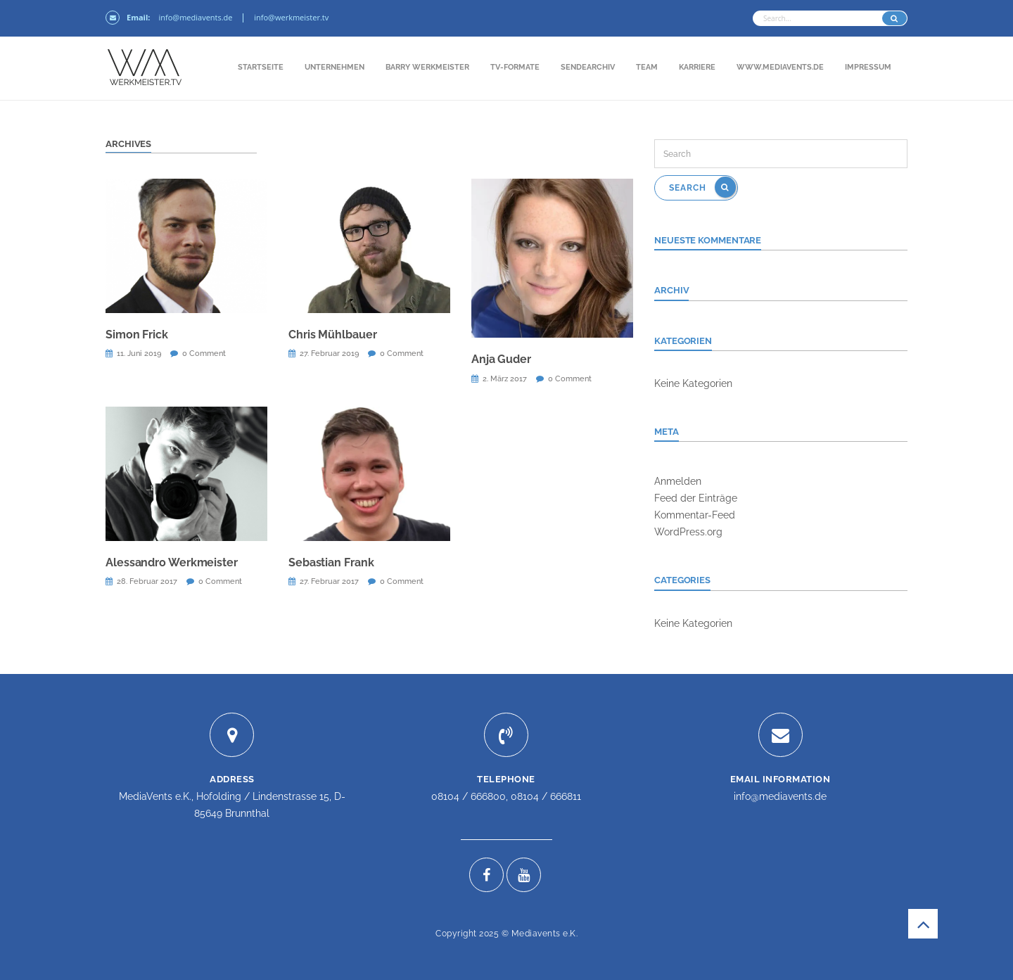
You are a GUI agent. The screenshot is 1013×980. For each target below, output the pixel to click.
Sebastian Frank (331, 562)
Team (647, 67)
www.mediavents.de (780, 67)
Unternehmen (334, 67)
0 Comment (204, 353)
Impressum (868, 67)
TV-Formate (515, 67)
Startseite (260, 67)
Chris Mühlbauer (332, 334)
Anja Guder (501, 359)
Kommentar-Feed (694, 515)
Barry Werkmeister (427, 67)
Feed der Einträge (695, 498)
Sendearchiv (588, 67)
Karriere (697, 67)
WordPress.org (688, 531)
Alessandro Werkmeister (172, 562)
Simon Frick (137, 334)
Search (702, 187)
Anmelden (677, 481)
